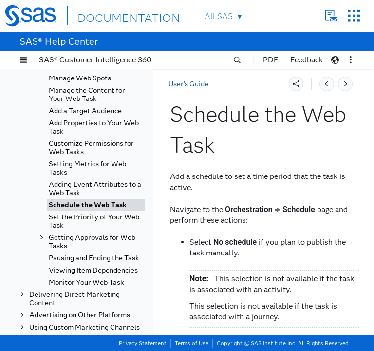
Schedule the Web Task (88, 205)
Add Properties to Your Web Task (94, 127)
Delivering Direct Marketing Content (74, 299)
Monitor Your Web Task (86, 282)
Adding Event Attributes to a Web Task (95, 188)
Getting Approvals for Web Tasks (92, 242)
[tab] (96, 205)
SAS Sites (354, 16)
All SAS (219, 16)
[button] (23, 60)
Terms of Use (191, 343)
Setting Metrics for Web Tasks (87, 168)
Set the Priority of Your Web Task (94, 221)
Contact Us (331, 16)
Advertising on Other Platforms (79, 315)
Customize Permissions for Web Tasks (91, 147)
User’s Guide (188, 84)
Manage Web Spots (80, 78)
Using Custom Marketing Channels (84, 327)
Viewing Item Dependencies (93, 270)
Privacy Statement (143, 343)
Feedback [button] (306, 59)
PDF (270, 59)
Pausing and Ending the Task (94, 258)
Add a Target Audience (85, 111)
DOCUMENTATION (113, 15)
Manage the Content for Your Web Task (87, 94)
